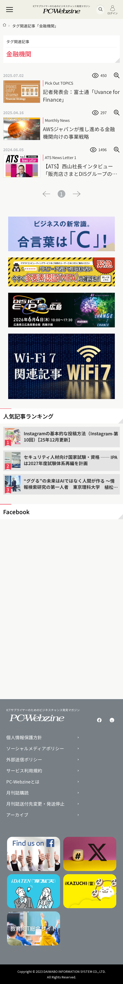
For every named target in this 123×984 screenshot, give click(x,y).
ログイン (112, 9)
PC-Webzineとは (23, 781)
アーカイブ (17, 815)
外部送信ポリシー (24, 759)
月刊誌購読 (17, 793)
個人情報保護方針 (24, 737)
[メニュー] (9, 9)
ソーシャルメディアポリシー (35, 748)
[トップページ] (4, 26)
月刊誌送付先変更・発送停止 (35, 804)
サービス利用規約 (24, 770)
